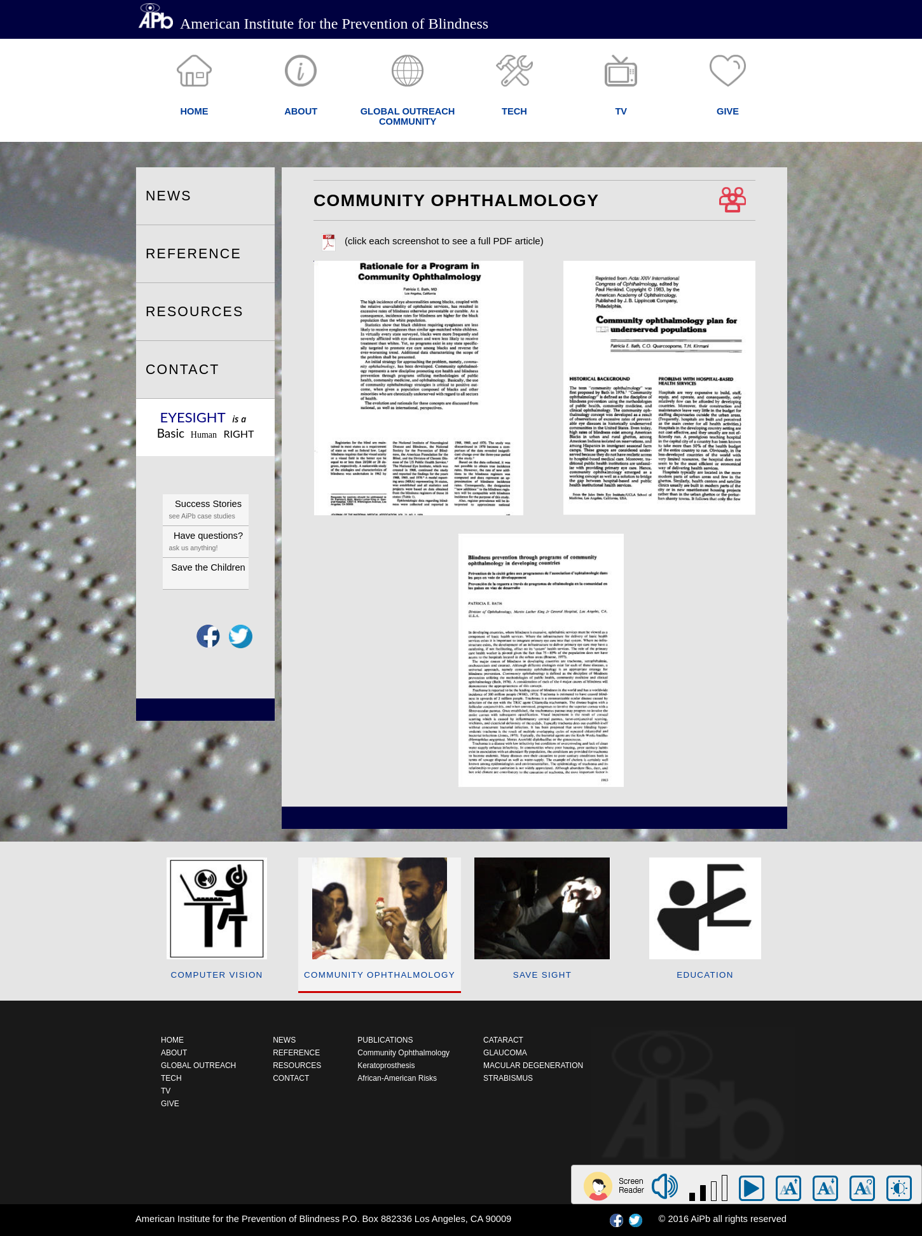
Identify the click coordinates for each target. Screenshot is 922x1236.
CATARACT (503, 1040)
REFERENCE (194, 253)
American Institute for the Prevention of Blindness (313, 23)
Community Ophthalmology (403, 1052)
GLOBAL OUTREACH (198, 1065)
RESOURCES (195, 311)
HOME (172, 1040)
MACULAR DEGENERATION (533, 1065)
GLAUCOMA (505, 1052)
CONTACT (182, 369)
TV (165, 1091)
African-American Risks (397, 1078)
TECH (171, 1078)
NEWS (169, 196)
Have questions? (208, 542)
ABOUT (174, 1052)
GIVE (170, 1103)
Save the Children (208, 567)
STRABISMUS (508, 1078)
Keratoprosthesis (386, 1065)
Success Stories (208, 510)
